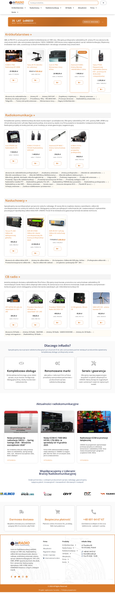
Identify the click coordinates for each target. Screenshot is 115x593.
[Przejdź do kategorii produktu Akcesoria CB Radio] (13, 332)
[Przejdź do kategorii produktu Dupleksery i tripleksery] (69, 97)
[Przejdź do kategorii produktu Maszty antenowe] (87, 97)
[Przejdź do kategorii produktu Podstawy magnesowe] (69, 178)
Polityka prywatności (68, 591)
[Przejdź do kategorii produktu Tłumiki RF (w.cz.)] (86, 184)
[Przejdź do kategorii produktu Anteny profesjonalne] (71, 173)
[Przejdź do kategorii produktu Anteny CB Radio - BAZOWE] (34, 332)
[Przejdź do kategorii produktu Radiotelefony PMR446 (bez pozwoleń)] (68, 182)
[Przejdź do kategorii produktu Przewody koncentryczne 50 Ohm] (51, 180)
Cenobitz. (56, 591)
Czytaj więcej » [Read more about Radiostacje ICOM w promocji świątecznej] (84, 461)
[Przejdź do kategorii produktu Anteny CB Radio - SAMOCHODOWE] (61, 332)
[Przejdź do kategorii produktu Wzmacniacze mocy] (48, 101)
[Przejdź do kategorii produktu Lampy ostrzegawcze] (13, 335)
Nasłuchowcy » (16, 201)
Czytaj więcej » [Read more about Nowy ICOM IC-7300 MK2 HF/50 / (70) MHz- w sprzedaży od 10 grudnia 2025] (48, 461)
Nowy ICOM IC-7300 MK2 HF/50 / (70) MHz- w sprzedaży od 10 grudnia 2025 (55, 442)
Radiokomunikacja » (20, 116)
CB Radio (69, 8)
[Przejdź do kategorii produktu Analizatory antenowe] (51, 173)
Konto (15, 12)
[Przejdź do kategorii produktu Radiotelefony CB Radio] (33, 335)
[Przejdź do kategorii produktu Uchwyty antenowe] (13, 187)
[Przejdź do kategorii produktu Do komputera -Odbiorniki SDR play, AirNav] (69, 261)
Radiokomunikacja (53, 8)
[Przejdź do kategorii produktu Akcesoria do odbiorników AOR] (17, 261)
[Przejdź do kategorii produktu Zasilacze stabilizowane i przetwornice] (38, 187)
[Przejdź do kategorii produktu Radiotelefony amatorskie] (87, 99)
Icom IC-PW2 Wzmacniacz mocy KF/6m (55, 67)
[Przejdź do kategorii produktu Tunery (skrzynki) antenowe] (27, 101)
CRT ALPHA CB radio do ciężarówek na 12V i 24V (13, 310)
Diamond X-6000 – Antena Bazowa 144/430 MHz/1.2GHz (78, 67)
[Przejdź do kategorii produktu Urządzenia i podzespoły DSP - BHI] (70, 263)
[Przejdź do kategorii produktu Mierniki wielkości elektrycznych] (72, 175)
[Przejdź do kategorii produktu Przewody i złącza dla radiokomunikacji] (21, 180)
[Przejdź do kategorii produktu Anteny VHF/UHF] (50, 97)
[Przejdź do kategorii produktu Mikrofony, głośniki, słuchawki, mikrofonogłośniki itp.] (25, 178)
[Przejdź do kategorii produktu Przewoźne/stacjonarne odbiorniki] (18, 263)
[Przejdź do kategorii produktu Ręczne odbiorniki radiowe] (44, 263)
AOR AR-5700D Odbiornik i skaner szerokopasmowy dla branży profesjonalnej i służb (35, 236)
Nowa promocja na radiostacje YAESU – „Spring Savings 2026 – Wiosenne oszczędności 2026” (20, 442)
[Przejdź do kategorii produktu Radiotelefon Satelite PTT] (15, 182)
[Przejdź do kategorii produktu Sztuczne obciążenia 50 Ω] (67, 184)
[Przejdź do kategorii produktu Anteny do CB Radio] (84, 332)
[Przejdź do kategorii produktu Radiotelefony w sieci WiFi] (15, 184)
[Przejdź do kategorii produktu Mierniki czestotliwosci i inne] (16, 175)
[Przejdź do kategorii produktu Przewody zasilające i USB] (76, 180)
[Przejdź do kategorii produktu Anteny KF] (36, 97)
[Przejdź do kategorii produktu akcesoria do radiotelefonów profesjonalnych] (23, 173)
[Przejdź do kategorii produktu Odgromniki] (53, 178)
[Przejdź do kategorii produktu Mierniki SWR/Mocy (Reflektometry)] (44, 175)
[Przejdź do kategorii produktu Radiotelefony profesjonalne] (95, 182)
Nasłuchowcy (36, 8)
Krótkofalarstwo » (18, 35)
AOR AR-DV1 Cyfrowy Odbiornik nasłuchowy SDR (57, 233)
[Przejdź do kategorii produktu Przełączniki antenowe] (89, 178)
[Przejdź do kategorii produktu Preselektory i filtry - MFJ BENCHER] (44, 99)
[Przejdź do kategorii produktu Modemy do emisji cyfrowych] (17, 99)
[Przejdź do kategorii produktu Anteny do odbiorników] (41, 261)
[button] (14, 81)
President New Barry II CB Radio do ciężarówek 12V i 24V (35, 310)
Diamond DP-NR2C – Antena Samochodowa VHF (57, 148)
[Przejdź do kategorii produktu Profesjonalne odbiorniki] (97, 261)
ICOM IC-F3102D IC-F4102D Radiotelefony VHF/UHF (35, 148)
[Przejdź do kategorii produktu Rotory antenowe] (34, 184)
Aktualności (82, 8)
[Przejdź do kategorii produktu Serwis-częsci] (50, 184)
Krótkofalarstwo (19, 8)
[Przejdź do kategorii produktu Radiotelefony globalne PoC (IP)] (39, 182)
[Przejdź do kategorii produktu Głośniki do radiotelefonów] (92, 173)
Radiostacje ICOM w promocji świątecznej (94, 439)
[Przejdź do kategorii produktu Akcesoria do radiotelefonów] (17, 97)
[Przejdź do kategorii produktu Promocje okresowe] (67, 99)
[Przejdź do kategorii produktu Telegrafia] (10, 101)
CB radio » (12, 277)
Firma (93, 8)
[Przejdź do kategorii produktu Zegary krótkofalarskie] (67, 101)
